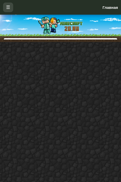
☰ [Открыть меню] (8, 7)
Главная (110, 7)
